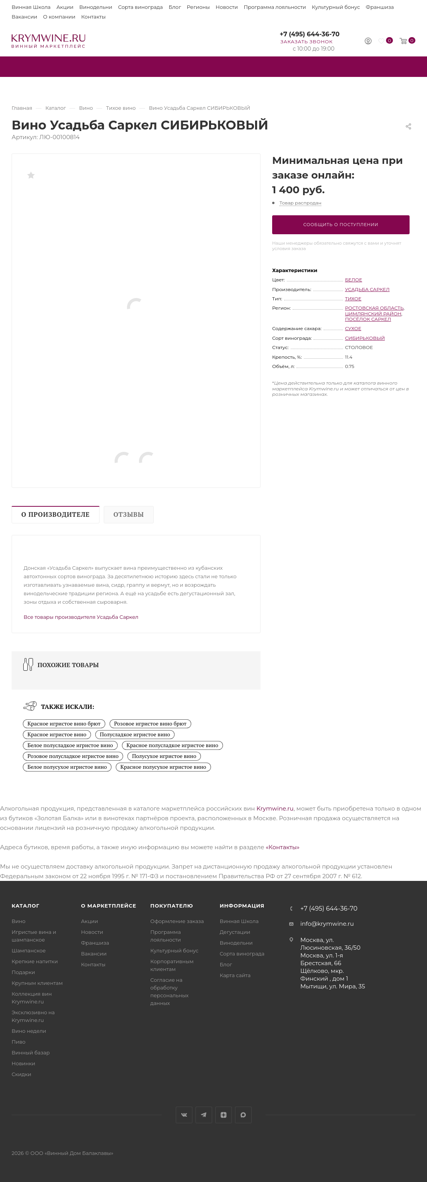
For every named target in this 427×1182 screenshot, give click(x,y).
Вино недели (29, 1031)
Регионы (198, 7)
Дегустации (235, 932)
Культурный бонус (336, 7)
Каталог (25, 906)
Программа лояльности (275, 7)
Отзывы (128, 514)
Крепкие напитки (35, 961)
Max (243, 1115)
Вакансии (24, 17)
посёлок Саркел (368, 319)
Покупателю (171, 906)
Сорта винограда (140, 7)
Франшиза (380, 7)
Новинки (23, 1063)
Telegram (203, 1115)
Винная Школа (31, 7)
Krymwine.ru (274, 808)
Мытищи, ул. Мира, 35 (332, 986)
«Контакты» (282, 847)
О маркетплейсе (108, 906)
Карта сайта (235, 975)
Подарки (23, 972)
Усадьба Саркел (367, 289)
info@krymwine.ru (327, 923)
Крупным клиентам (37, 983)
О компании (59, 17)
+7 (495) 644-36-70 (310, 34)
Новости (227, 7)
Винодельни (95, 7)
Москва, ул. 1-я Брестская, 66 (321, 959)
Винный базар (31, 1052)
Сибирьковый (365, 338)
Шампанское (29, 950)
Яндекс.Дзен (223, 1115)
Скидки (21, 1074)
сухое (353, 328)
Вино (19, 921)
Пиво (19, 1042)
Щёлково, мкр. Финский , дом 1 (324, 974)
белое (353, 280)
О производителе (55, 514)
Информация (242, 906)
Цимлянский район (373, 314)
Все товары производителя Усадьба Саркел (81, 617)
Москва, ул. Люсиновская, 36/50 (330, 943)
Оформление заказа (177, 921)
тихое (353, 298)
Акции (65, 7)
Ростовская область (374, 308)
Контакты (93, 17)
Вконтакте (184, 1115)
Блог (175, 7)
